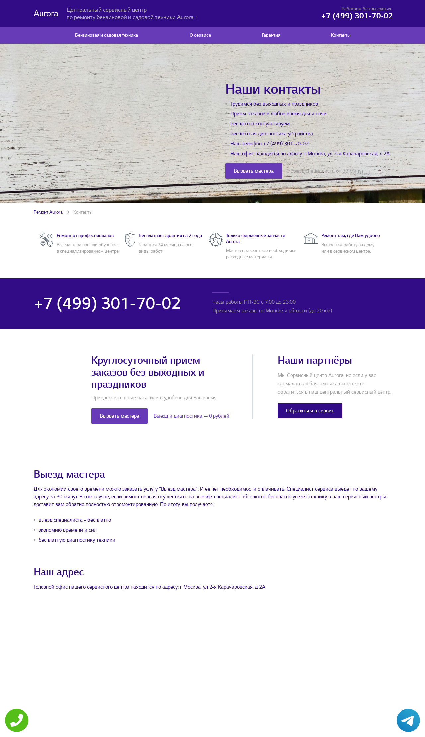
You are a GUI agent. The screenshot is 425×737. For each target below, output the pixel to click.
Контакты (341, 35)
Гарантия (271, 35)
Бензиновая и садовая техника (106, 35)
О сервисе (200, 35)
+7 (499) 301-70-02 (286, 143)
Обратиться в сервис (310, 410)
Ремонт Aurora (48, 212)
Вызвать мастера (254, 171)
